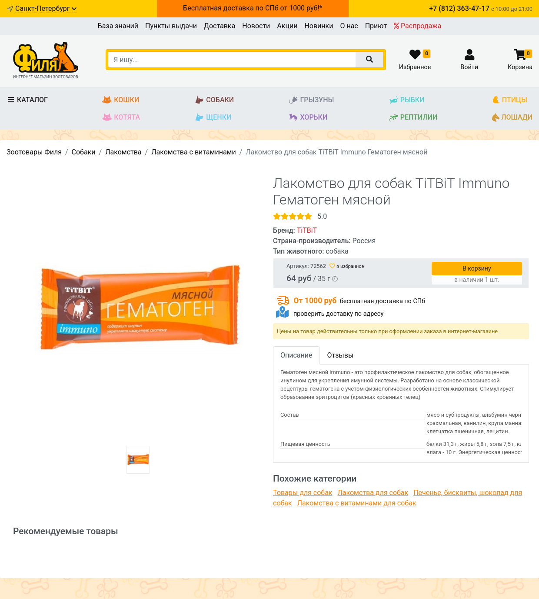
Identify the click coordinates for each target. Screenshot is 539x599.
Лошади (512, 117)
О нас (349, 26)
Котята (121, 117)
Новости (256, 26)
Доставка (219, 26)
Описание (296, 355)
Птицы (509, 100)
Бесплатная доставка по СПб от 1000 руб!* (252, 8)
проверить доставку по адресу (338, 314)
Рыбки (407, 100)
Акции (287, 26)
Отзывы (340, 355)
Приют (376, 26)
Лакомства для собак (372, 493)
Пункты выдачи (171, 26)
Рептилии (413, 117)
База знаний (118, 26)
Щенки (212, 117)
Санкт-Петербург (46, 8)
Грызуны (311, 100)
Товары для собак (302, 493)
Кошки (120, 100)
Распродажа (417, 26)
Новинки (318, 26)
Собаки (214, 100)
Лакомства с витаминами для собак (356, 503)
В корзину (476, 268)
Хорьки (307, 117)
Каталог (27, 100)
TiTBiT (307, 230)
